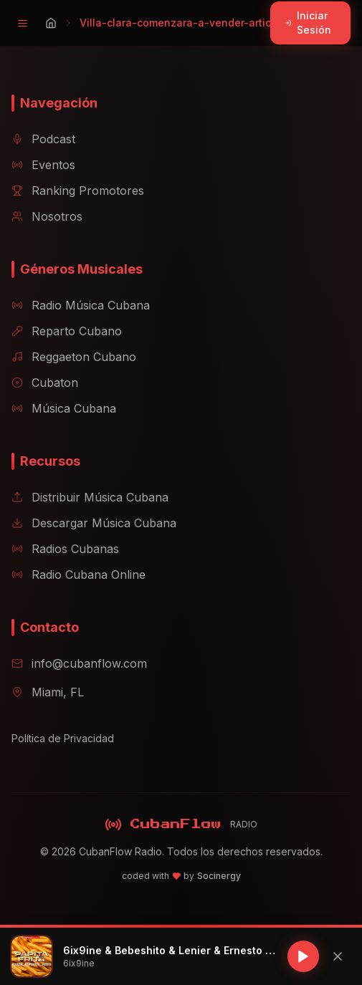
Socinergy (219, 875)
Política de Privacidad (62, 738)
